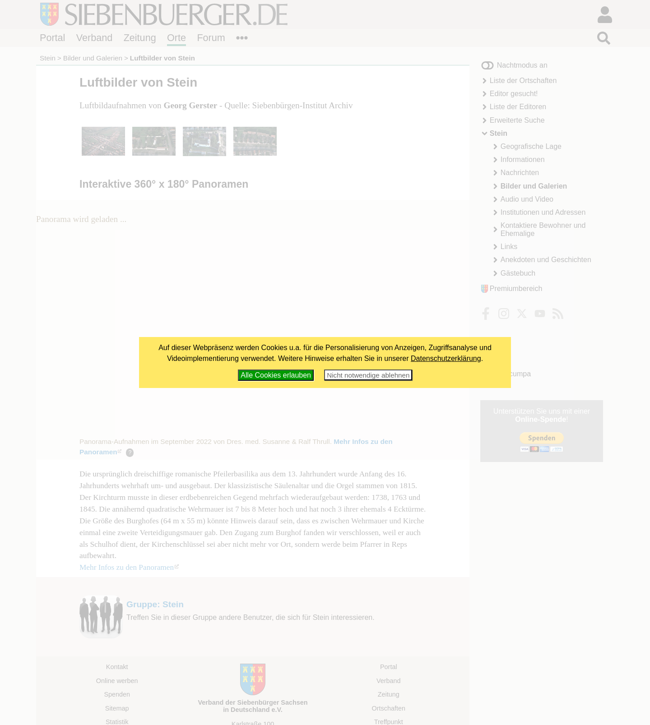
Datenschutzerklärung (446, 358)
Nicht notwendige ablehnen (368, 375)
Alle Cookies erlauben (276, 375)
